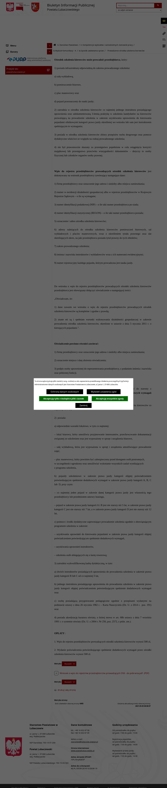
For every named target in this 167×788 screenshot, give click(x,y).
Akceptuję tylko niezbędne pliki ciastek (63, 398)
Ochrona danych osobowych (65, 391)
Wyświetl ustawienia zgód (103, 391)
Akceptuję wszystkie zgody (110, 398)
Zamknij (83, 405)
